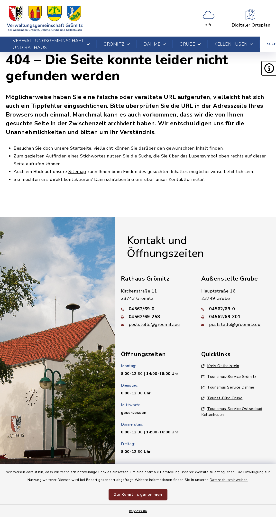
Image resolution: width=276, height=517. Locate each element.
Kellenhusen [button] (233, 44)
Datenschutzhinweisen (229, 480)
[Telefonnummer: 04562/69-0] (155, 309)
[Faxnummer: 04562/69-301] (235, 317)
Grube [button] (190, 44)
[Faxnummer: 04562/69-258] (155, 317)
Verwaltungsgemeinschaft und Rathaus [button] (51, 44)
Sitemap (77, 172)
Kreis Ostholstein (220, 366)
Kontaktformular (186, 179)
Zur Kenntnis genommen (138, 494)
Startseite (81, 148)
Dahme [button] (155, 44)
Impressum (138, 511)
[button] (268, 68)
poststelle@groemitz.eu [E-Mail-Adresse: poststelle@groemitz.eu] (154, 324)
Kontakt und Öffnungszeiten (165, 247)
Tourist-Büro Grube (221, 398)
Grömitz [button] (116, 44)
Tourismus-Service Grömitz (229, 376)
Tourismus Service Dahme (227, 387)
